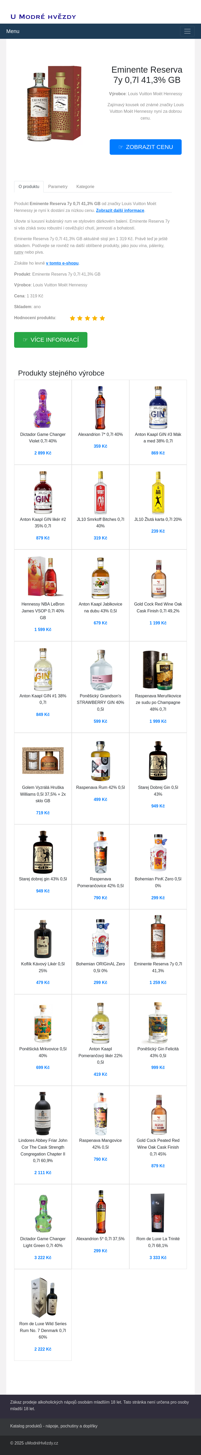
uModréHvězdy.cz (41, 1443)
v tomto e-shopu (62, 263)
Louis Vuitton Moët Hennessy (155, 94)
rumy (19, 252)
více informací (55, 339)
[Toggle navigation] (187, 31)
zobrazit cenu (149, 147)
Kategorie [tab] (85, 186)
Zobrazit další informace (120, 210)
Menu (12, 31)
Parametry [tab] (58, 186)
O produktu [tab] (29, 186)
